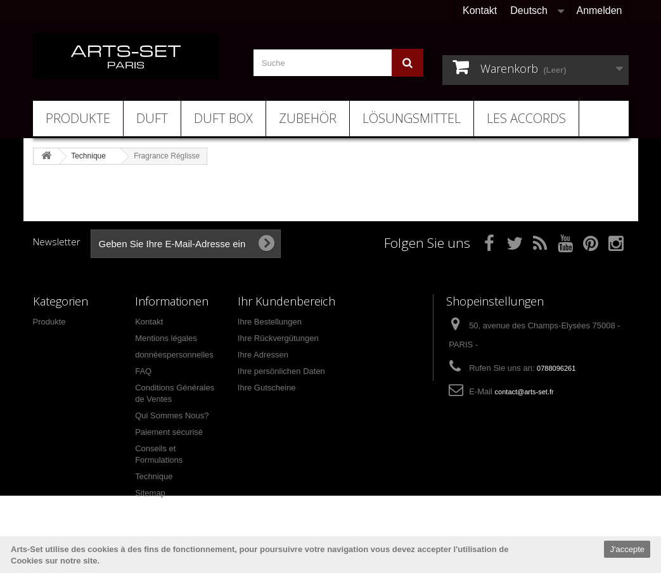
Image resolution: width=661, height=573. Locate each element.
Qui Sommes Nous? (172, 415)
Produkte (78, 118)
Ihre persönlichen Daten (281, 371)
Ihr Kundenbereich (286, 301)
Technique (153, 476)
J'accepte (627, 549)
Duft (152, 118)
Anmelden (599, 10)
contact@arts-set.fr (524, 392)
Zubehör (308, 118)
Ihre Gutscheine (267, 387)
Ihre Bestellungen (270, 321)
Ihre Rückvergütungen (278, 338)
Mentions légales (166, 338)
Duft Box (223, 118)
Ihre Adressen (263, 354)
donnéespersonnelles (174, 354)
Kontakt (480, 10)
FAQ (143, 371)
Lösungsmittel (412, 118)
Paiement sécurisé (169, 432)
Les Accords (526, 118)
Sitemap (150, 493)
